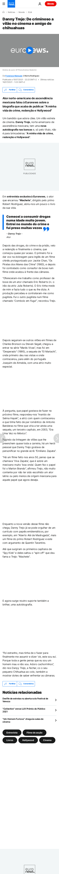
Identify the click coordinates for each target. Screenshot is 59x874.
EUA (30, 12)
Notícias (11, 12)
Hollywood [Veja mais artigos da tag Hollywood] (28, 740)
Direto (50, 3)
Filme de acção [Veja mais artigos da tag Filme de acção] (34, 732)
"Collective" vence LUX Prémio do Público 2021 (24, 710)
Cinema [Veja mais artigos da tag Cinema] (47, 740)
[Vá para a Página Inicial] (11, 4)
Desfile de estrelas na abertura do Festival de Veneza (25, 700)
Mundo (22, 12)
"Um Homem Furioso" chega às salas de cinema (23, 720)
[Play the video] (29, 50)
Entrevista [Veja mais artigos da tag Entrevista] (11, 732)
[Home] (3, 12)
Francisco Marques (13, 76)
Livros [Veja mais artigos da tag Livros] (9, 740)
